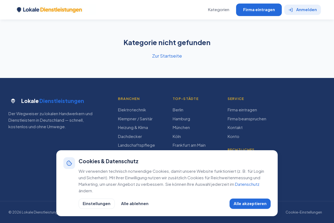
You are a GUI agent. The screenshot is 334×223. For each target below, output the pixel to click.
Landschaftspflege (136, 145)
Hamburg (181, 118)
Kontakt (235, 127)
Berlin (178, 109)
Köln (177, 136)
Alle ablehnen (135, 203)
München (181, 127)
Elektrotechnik (132, 109)
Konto (233, 136)
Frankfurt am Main (189, 145)
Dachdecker (130, 136)
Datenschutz (247, 184)
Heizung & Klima (133, 127)
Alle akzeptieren (250, 203)
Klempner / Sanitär (135, 118)
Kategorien (218, 9)
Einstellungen (96, 203)
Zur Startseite (167, 56)
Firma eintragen (259, 9)
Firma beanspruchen (247, 118)
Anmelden (302, 9)
